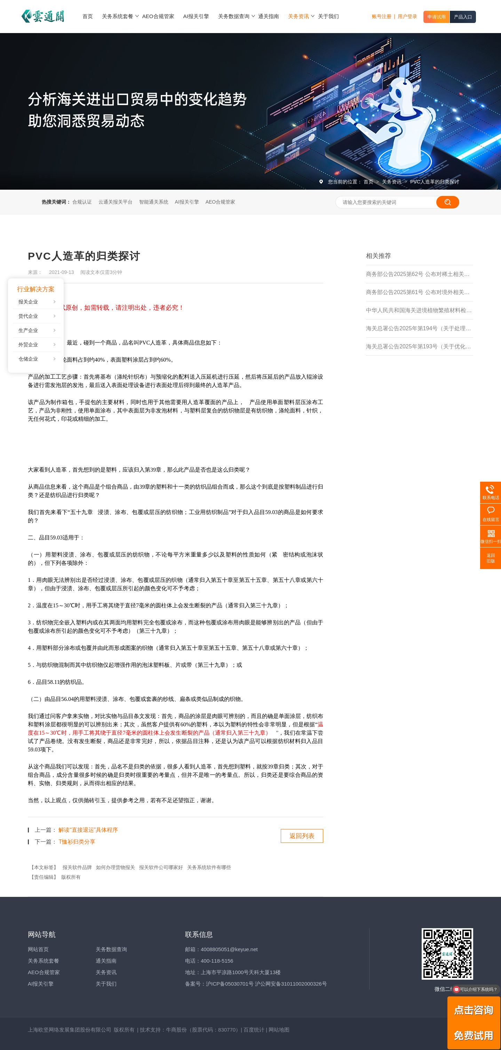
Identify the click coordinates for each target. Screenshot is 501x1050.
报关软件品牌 (77, 867)
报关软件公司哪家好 (161, 867)
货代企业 (28, 316)
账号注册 (381, 16)
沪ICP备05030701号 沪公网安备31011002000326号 (266, 984)
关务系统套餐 (43, 960)
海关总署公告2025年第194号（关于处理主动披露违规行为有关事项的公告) (419, 328)
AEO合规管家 (221, 202)
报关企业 (28, 302)
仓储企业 (28, 359)
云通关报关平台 (115, 202)
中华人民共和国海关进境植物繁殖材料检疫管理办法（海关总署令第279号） (419, 310)
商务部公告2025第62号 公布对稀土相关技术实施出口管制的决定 (419, 274)
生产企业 (28, 330)
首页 (369, 181)
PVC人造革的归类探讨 (434, 181)
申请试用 (437, 16)
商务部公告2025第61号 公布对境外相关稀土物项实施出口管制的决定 (419, 292)
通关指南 (106, 960)
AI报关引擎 (187, 202)
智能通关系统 (153, 202)
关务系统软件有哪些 (209, 867)
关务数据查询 (111, 949)
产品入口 (463, 16)
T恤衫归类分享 (76, 842)
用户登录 (407, 16)
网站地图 (279, 1030)
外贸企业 (28, 344)
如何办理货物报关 (115, 867)
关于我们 (106, 983)
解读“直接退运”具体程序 (88, 830)
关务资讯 (392, 181)
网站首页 (38, 949)
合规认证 (82, 202)
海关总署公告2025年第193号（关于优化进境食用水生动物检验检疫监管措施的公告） (419, 346)
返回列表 (302, 835)
